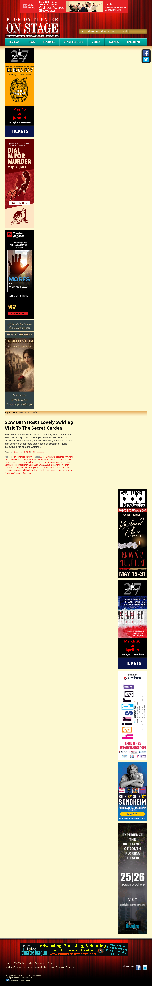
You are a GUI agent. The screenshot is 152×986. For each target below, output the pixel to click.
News (31, 42)
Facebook (138, 967)
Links (103, 31)
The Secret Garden (12, 473)
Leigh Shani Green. (36, 465)
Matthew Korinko (12, 468)
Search (124, 31)
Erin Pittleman (49, 462)
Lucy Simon (49, 465)
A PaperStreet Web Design (18, 981)
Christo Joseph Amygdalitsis (30, 462)
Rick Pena (18, 470)
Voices (96, 42)
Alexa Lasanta (58, 457)
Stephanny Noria (65, 470)
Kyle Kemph (23, 465)
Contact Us (113, 31)
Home (82, 31)
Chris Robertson (11, 462)
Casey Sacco (66, 459)
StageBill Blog (73, 42)
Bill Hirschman (39, 452)
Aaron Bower (45, 457)
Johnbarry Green (63, 462)
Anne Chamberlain (18, 459)
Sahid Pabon (27, 470)
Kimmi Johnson (11, 465)
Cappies (114, 42)
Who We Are (93, 31)
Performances (19, 457)
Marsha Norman (62, 465)
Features (49, 42)
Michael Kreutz (43, 468)
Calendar (133, 42)
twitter (144, 967)
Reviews (14, 42)
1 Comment (26, 473)
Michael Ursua (56, 468)
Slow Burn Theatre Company (45, 470)
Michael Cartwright (28, 468)
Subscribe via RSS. (29, 978)
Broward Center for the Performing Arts (43, 459)
